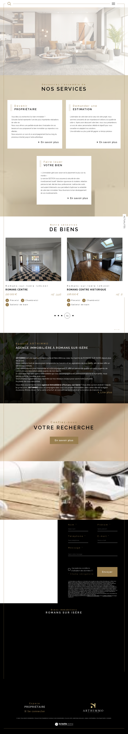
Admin (86, 718)
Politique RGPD (101, 718)
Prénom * (104, 525)
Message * (75, 548)
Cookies (108, 718)
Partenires (92, 718)
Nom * (72, 525)
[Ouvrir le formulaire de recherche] (9, 4)
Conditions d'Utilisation (107, 595)
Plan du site (68, 718)
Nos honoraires (59, 718)
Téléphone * (77, 536)
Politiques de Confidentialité (93, 595)
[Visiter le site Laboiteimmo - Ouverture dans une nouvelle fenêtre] (64, 727)
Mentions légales (78, 718)
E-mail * (103, 536)
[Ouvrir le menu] (113, 3)
